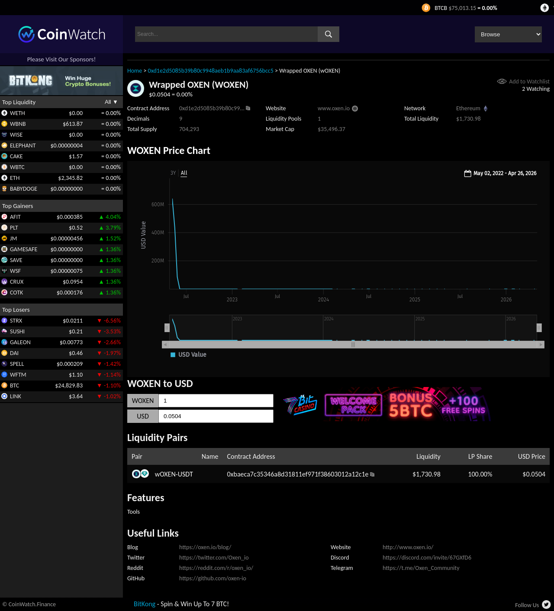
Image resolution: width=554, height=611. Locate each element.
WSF (15, 271)
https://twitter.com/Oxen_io (214, 557)
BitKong (144, 604)
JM (13, 238)
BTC (14, 385)
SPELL (17, 364)
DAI (14, 353)
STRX (16, 320)
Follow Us (527, 605)
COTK (16, 292)
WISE (16, 134)
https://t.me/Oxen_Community (421, 568)
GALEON (20, 342)
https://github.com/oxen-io (212, 578)
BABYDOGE (23, 188)
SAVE (16, 260)
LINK (15, 396)
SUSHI (17, 331)
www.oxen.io (334, 108)
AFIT (15, 217)
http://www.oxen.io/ (408, 547)
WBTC (17, 167)
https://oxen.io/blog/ (205, 547)
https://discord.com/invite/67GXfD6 (427, 557)
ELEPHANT (22, 145)
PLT (14, 227)
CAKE (16, 156)
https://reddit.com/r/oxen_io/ (216, 568)
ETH (14, 178)
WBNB (18, 124)
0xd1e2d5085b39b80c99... (212, 108)
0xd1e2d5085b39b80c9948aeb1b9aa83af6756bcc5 (211, 70)
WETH (17, 113)
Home (134, 70)
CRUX (16, 281)
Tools (133, 511)
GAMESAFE (23, 249)
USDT (185, 474)
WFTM (18, 374)
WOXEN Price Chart (168, 150)
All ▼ (111, 102)
